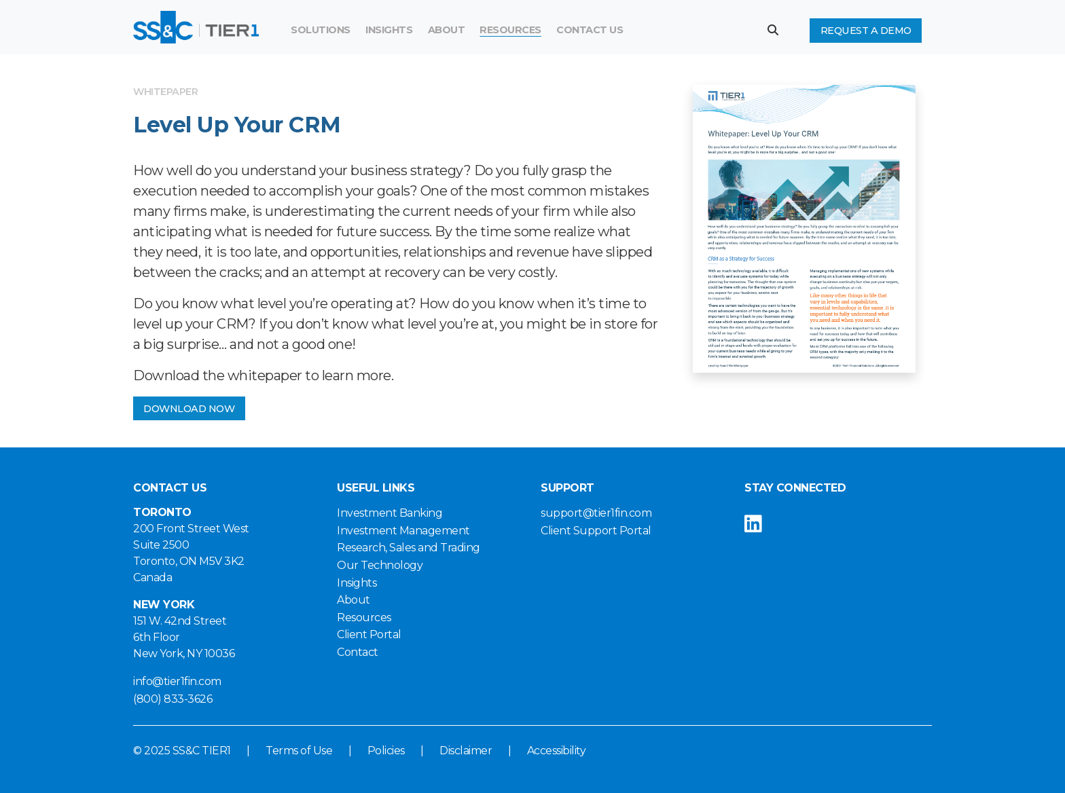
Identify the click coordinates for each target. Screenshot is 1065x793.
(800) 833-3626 (172, 699)
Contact (357, 652)
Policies (386, 750)
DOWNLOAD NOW (188, 409)
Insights (356, 582)
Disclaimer (465, 750)
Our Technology (379, 565)
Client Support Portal (596, 530)
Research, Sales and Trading (408, 547)
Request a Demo (865, 30)
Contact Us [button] (589, 30)
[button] (778, 30)
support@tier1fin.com (596, 512)
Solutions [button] (320, 30)
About (353, 599)
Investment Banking (389, 512)
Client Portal (369, 634)
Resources (510, 30)
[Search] (676, 30)
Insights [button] (388, 30)
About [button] (446, 30)
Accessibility (556, 750)
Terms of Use (299, 750)
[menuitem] (510, 30)
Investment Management (403, 530)
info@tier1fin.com (177, 681)
